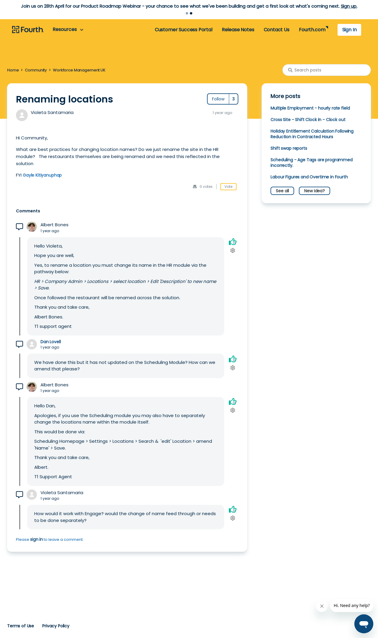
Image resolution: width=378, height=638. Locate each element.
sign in (36, 539)
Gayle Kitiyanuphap (42, 175)
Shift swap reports (289, 148)
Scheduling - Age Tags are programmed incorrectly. (311, 162)
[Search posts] (326, 70)
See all (282, 191)
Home (13, 70)
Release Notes (238, 29)
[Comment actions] (232, 250)
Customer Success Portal (183, 29)
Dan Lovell (50, 342)
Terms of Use (20, 626)
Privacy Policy (55, 626)
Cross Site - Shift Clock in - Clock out (308, 120)
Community (36, 70)
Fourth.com (312, 29)
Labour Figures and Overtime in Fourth (309, 177)
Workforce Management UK (79, 70)
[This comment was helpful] (232, 241)
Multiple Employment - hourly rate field (310, 108)
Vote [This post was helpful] (228, 186)
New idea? (314, 191)
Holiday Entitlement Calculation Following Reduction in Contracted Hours (312, 134)
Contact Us (276, 29)
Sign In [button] (349, 29)
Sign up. (349, 6)
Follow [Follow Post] (218, 99)
